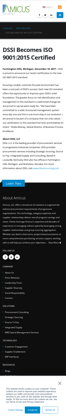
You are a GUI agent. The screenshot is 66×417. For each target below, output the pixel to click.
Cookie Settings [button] (15, 410)
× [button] (59, 383)
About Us (9, 272)
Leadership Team (13, 282)
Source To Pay (12, 322)
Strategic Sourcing (14, 317)
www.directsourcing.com (46, 168)
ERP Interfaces (12, 356)
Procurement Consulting (17, 312)
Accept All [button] (32, 410)
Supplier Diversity (13, 287)
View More (54, 242)
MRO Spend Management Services (22, 332)
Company (7, 28)
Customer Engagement (16, 346)
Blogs (7, 370)
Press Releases (23, 28)
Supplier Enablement (15, 351)
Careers (9, 298)
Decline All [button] (50, 410)
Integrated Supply (13, 327)
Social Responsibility (15, 292)
